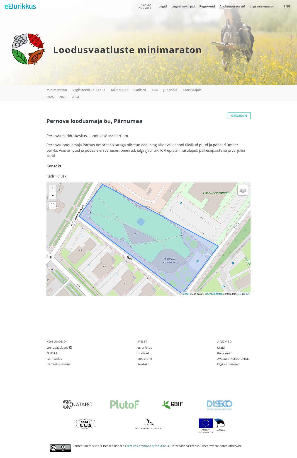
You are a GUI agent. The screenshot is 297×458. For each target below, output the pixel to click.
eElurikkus (144, 347)
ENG (287, 6)
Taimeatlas (54, 359)
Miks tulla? (119, 90)
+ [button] (52, 188)
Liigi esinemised (262, 6)
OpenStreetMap (214, 294)
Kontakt (143, 364)
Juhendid (170, 90)
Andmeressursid (232, 6)
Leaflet (185, 294)
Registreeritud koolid (88, 90)
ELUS (50, 353)
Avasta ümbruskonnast (234, 359)
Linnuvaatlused (57, 347)
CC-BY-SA (243, 294)
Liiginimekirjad (183, 6)
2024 (75, 97)
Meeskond (144, 359)
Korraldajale (192, 90)
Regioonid (207, 6)
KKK (155, 90)
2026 (50, 97)
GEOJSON (239, 115)
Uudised (139, 90)
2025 (62, 97)
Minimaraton (56, 90)
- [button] (52, 195)
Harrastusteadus (58, 364)
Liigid (162, 6)
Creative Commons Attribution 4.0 (148, 446)
